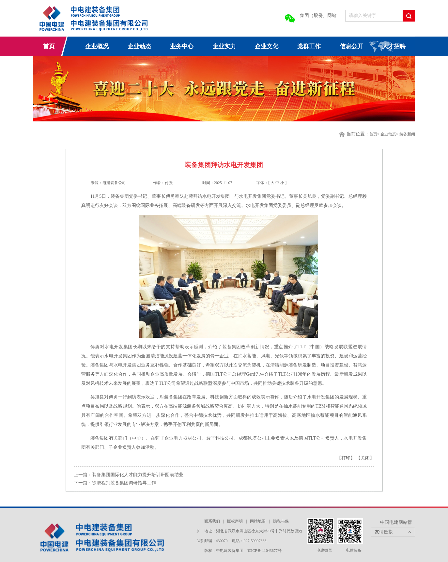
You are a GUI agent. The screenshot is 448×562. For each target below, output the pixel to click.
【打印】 (346, 458)
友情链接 (384, 531)
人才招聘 (394, 46)
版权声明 (235, 521)
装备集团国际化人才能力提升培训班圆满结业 (137, 474)
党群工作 (309, 46)
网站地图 (258, 521)
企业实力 (224, 46)
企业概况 (97, 46)
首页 (49, 46)
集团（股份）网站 (318, 15)
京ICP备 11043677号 (264, 550)
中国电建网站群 (396, 522)
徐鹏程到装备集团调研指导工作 (124, 482)
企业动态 (139, 46)
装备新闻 (407, 134)
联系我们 (212, 521)
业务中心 (181, 46)
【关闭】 (365, 458)
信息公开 (351, 46)
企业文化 (266, 46)
